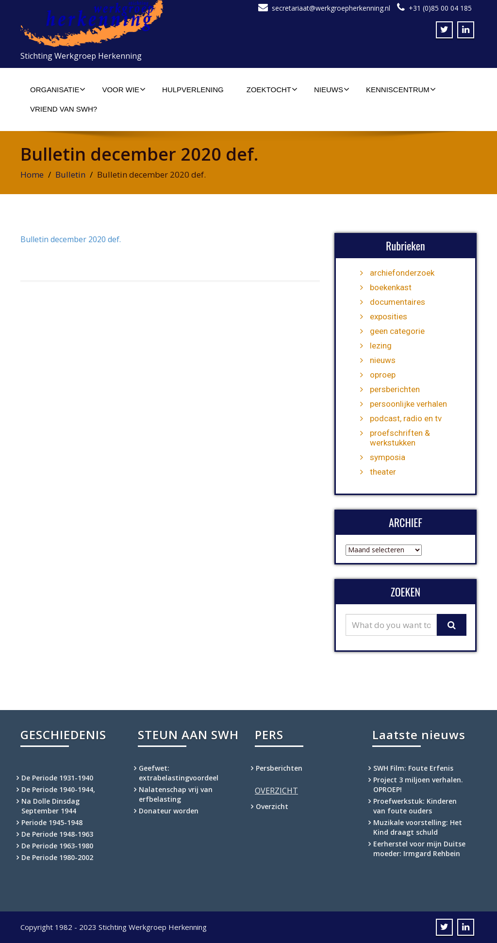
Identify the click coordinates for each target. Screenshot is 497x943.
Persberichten (279, 768)
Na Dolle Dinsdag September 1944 (50, 805)
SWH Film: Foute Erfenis (413, 768)
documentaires (397, 302)
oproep (383, 375)
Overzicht (272, 806)
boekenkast (391, 287)
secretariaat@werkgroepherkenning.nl (331, 8)
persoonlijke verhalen (408, 404)
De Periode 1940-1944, (58, 789)
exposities (388, 316)
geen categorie (397, 331)
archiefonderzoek (402, 273)
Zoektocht (272, 89)
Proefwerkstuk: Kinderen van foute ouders (415, 805)
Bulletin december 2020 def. (70, 239)
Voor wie (124, 89)
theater (383, 472)
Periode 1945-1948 (52, 822)
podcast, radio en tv (406, 418)
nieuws (383, 360)
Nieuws (331, 89)
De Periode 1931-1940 (57, 777)
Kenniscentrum (401, 89)
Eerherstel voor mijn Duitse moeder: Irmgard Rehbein (419, 848)
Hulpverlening (193, 89)
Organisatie (57, 89)
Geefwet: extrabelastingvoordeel (178, 772)
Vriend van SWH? (63, 109)
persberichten (395, 389)
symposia (387, 457)
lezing (381, 345)
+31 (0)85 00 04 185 (440, 8)
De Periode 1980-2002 (57, 857)
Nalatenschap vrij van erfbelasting (176, 794)
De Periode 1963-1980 (57, 845)
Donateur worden (169, 810)
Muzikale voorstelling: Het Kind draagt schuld (417, 827)
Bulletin (70, 174)
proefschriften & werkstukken (400, 437)
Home (32, 174)
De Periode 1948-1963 (57, 834)
